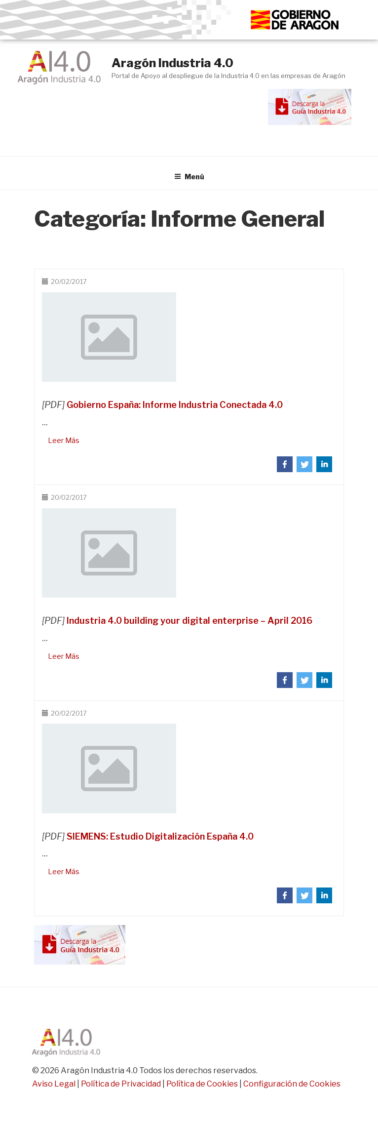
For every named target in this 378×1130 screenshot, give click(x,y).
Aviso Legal (54, 1084)
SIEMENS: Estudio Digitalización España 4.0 (160, 836)
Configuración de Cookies (291, 1084)
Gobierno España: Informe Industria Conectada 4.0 (175, 405)
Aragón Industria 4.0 (172, 63)
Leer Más (63, 440)
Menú (189, 176)
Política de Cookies (202, 1084)
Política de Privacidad (121, 1084)
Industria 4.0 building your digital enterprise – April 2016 (189, 620)
